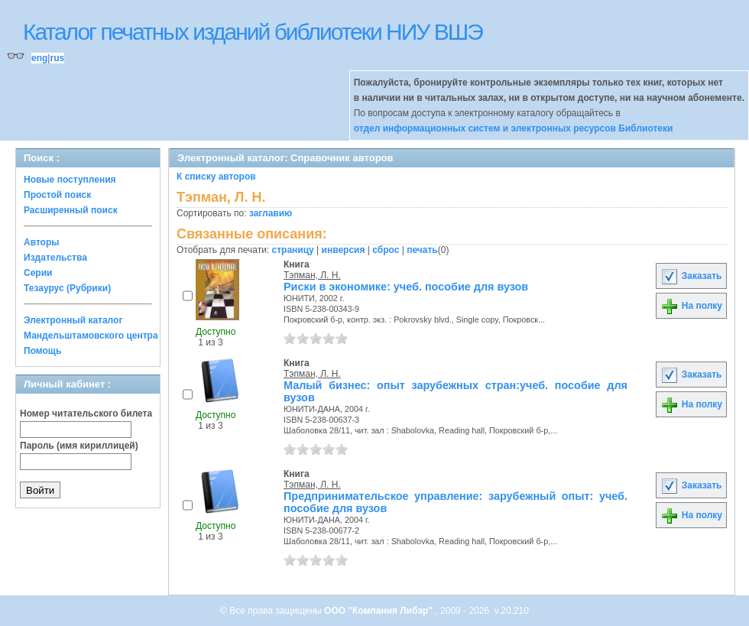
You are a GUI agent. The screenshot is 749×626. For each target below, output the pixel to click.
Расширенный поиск (71, 210)
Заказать (690, 276)
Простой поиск (57, 195)
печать (422, 250)
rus (57, 58)
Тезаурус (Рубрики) (67, 288)
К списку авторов (216, 176)
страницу (293, 250)
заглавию (270, 213)
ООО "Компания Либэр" (379, 610)
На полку (691, 305)
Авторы (42, 242)
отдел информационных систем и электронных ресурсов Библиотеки (513, 128)
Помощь (42, 350)
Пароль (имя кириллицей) (79, 445)
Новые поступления (70, 179)
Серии (38, 273)
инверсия (343, 250)
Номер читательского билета (86, 413)
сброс (385, 250)
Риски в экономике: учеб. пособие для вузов (406, 287)
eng (39, 58)
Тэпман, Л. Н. (312, 275)
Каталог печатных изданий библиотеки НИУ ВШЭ (252, 31)
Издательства (55, 257)
